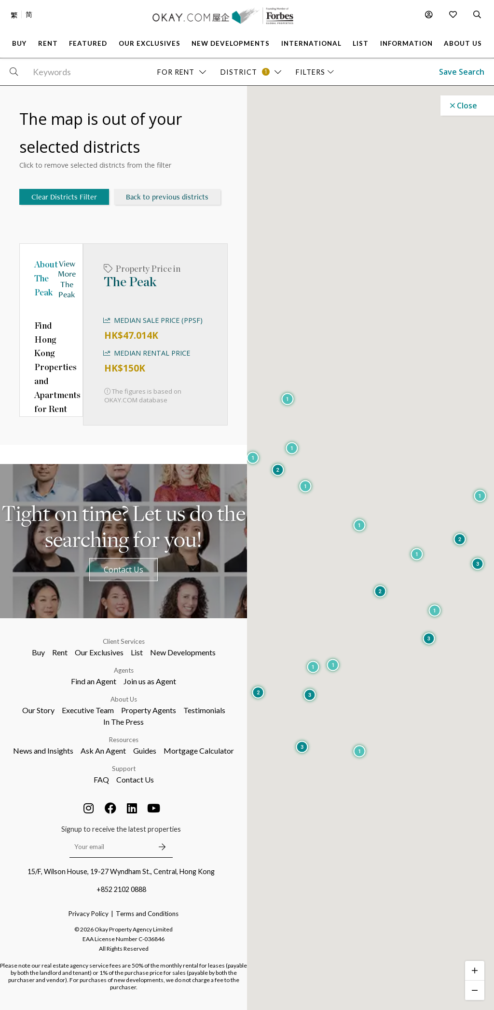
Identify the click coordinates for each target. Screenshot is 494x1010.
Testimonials (204, 710)
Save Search (461, 71)
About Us (123, 699)
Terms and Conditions (147, 913)
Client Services (124, 641)
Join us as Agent (150, 681)
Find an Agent (93, 681)
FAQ (101, 779)
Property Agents (148, 710)
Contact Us (123, 569)
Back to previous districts (167, 197)
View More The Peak (67, 278)
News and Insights (43, 750)
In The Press (123, 721)
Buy (38, 652)
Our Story (38, 710)
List (137, 652)
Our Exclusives (99, 652)
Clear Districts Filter (64, 197)
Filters (315, 72)
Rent (60, 652)
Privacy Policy (89, 913)
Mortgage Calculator (199, 750)
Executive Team (88, 710)
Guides (144, 750)
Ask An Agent (103, 750)
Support (124, 768)
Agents (124, 670)
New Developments (183, 652)
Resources (123, 740)
